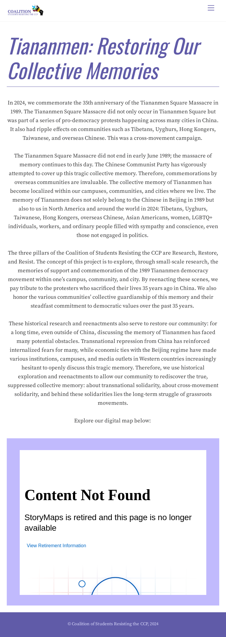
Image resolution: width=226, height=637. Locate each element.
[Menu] (211, 8)
